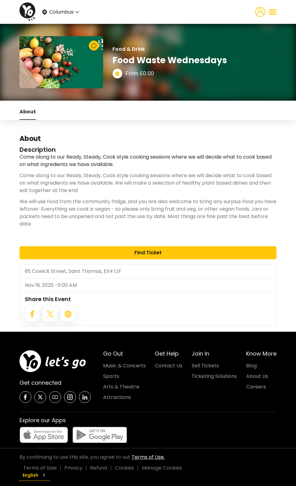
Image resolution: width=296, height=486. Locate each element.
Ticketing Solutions (214, 376)
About (28, 111)
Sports (111, 376)
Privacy (73, 467)
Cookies (124, 467)
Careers (256, 386)
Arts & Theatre (121, 386)
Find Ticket (148, 252)
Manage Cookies (162, 467)
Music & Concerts (124, 365)
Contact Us (168, 365)
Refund (98, 467)
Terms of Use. (148, 457)
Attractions (117, 397)
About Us (257, 376)
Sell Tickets (205, 365)
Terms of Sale (40, 467)
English (34, 475)
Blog (251, 365)
